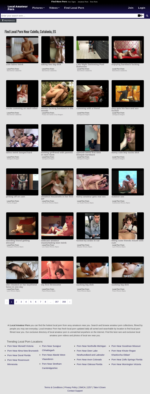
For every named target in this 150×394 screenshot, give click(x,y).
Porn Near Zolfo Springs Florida (126, 359)
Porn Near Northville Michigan (91, 346)
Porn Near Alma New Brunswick (23, 350)
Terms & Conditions (53, 387)
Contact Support (75, 391)
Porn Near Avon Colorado (89, 359)
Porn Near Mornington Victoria (126, 364)
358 (64, 302)
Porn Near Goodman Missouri (125, 346)
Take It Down (99, 387)
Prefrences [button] (8, 21)
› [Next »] (69, 302)
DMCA (82, 387)
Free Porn (94, 2)
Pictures (37, 8)
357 (57, 302)
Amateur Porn (82, 2)
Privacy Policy (71, 387)
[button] (141, 8)
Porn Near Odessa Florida (89, 364)
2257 (89, 387)
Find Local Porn (74, 8)
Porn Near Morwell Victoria (20, 346)
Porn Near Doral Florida (18, 355)
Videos (53, 8)
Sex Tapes (72, 2)
